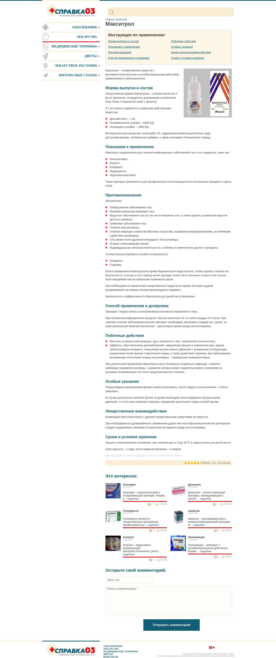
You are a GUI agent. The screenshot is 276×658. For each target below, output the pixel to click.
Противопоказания (119, 52)
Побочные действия (183, 41)
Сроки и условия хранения (187, 57)
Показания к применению (124, 46)
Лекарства (111, 648)
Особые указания (182, 46)
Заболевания (112, 646)
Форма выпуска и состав (123, 41)
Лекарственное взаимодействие (191, 52)
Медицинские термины (120, 651)
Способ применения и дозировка (128, 57)
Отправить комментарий (171, 625)
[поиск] (174, 12)
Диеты (108, 654)
